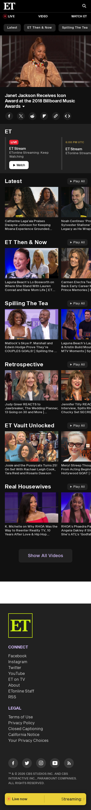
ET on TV (16, 679)
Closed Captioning (25, 729)
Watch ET (79, 16)
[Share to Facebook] (9, 117)
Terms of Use (20, 717)
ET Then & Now (39, 27)
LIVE (11, 16)
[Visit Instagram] (41, 764)
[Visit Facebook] (13, 764)
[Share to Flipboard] (44, 117)
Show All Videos (45, 555)
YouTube (16, 674)
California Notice (23, 735)
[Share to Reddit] (32, 117)
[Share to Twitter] (21, 117)
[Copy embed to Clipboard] (67, 117)
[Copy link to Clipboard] (55, 117)
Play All (77, 181)
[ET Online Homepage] (11, 6)
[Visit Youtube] (55, 764)
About (14, 685)
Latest (12, 27)
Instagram (17, 662)
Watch (19, 165)
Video (43, 16)
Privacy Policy (21, 723)
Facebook (17, 656)
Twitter (14, 668)
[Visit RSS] (69, 764)
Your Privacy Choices (28, 741)
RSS (12, 697)
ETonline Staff (21, 691)
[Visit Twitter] (27, 764)
